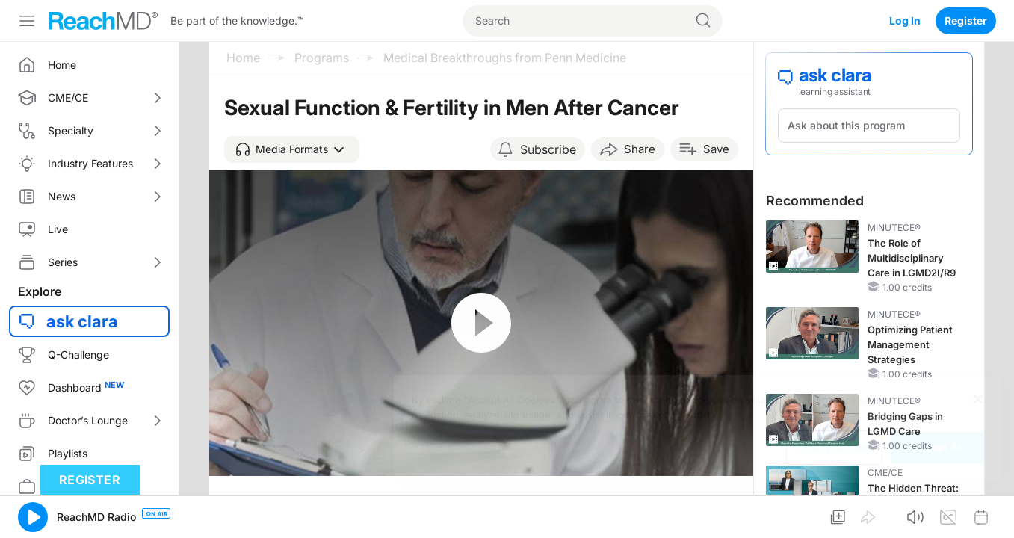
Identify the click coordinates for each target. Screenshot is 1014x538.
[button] (291, 149)
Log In (905, 20)
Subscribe (548, 149)
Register (966, 20)
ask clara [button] (82, 321)
